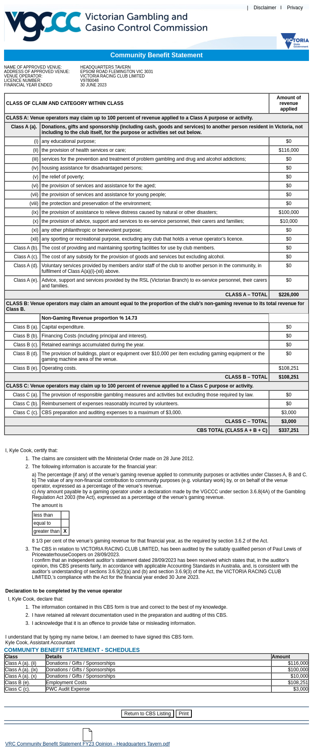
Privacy (295, 7)
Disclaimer (265, 7)
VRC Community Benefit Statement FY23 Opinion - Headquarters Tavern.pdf (87, 742)
